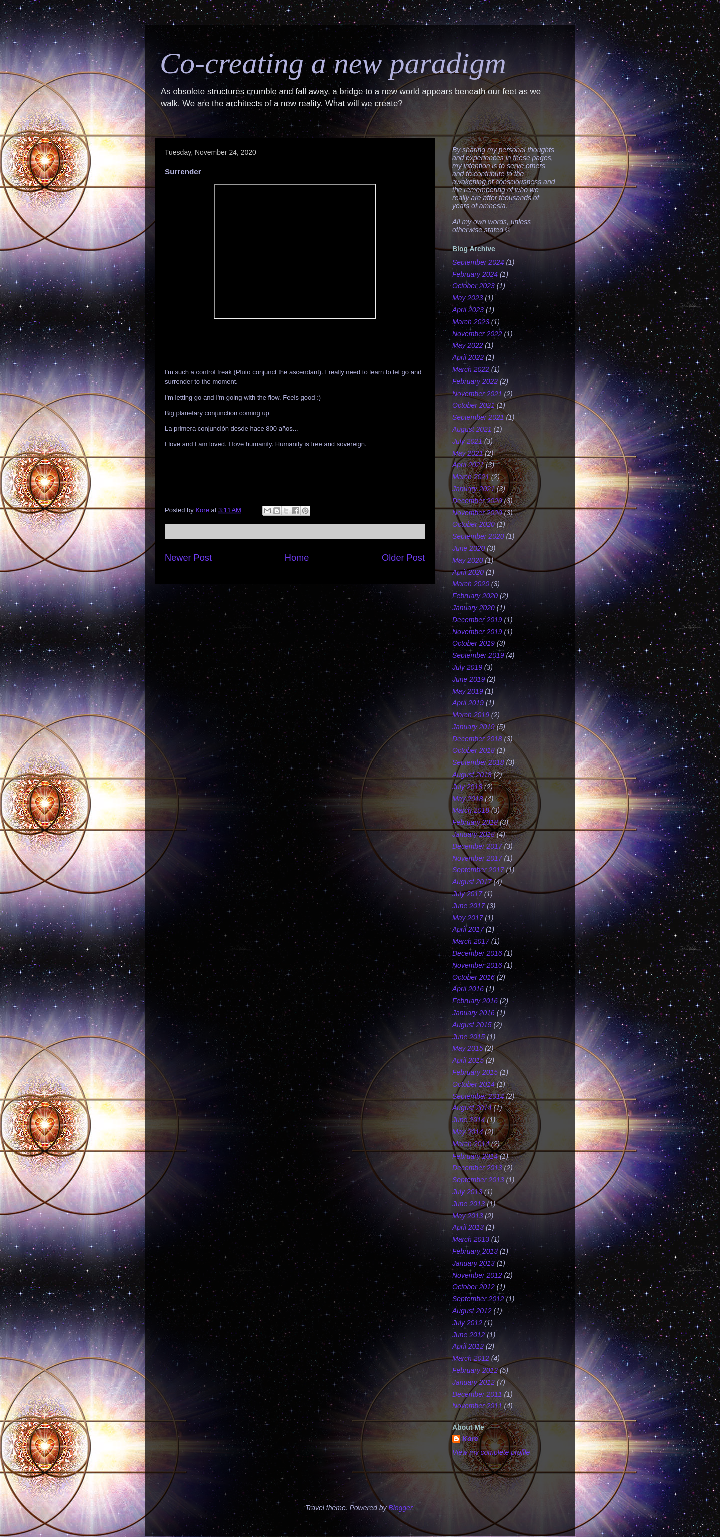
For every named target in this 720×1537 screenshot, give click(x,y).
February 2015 (475, 1072)
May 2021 (467, 453)
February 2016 (475, 1001)
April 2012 (468, 1346)
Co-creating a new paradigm (333, 63)
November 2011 (477, 1406)
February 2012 (475, 1370)
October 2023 (473, 286)
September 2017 (478, 870)
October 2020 (473, 524)
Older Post (403, 558)
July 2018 (467, 787)
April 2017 (468, 929)
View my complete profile (491, 1452)
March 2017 (471, 941)
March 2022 (471, 369)
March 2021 (471, 477)
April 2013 (468, 1227)
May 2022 (467, 345)
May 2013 (467, 1216)
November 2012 (477, 1275)
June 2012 (468, 1335)
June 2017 (468, 906)
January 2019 (473, 727)
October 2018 (473, 750)
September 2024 (478, 262)
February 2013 (475, 1251)
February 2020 (475, 596)
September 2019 (478, 655)
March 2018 (471, 810)
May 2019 (467, 691)
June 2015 (468, 1037)
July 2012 (467, 1323)
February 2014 (475, 1156)
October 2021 (473, 405)
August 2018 (472, 775)
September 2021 (478, 417)
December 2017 (477, 846)
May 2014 (467, 1132)
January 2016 (473, 1013)
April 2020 (468, 572)
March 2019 (471, 715)
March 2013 (471, 1239)
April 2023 (468, 310)
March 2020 (471, 584)
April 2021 (468, 465)
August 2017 (472, 882)
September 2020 (478, 536)
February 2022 (475, 381)
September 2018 (478, 762)
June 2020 (468, 548)
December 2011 (477, 1394)
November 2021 (477, 394)
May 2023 (467, 298)
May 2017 (467, 918)
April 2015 (468, 1060)
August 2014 (472, 1108)
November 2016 (477, 965)
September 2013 (478, 1180)
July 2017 (467, 894)
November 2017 (477, 858)
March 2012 (471, 1358)
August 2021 (472, 429)
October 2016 (473, 977)
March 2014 (471, 1144)
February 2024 (475, 274)
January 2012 (473, 1382)
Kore (470, 1439)
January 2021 (473, 489)
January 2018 (473, 834)
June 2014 (468, 1120)
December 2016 (477, 953)
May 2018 (467, 799)
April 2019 (468, 703)
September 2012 (478, 1299)
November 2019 (477, 632)
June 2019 (468, 679)
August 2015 (472, 1025)
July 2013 (467, 1192)
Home (297, 558)
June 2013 (468, 1204)
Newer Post (188, 558)
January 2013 (473, 1263)
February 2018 (475, 822)
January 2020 (473, 608)
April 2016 (468, 989)
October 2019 (473, 643)
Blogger (400, 1508)
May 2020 (467, 560)
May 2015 (467, 1048)
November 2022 (477, 334)
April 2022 (468, 357)
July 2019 (467, 667)
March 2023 (471, 322)
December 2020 (477, 501)
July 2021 (467, 441)
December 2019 (477, 620)
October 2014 (473, 1084)
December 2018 (477, 739)
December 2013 (477, 1168)
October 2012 (473, 1287)
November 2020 (477, 513)
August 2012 (472, 1311)
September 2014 (478, 1096)
